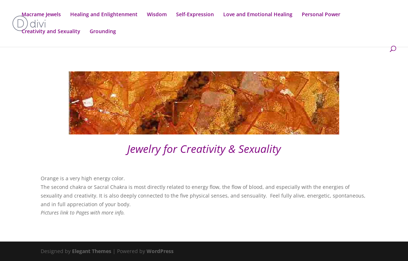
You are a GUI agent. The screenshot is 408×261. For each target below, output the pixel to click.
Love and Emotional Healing (257, 15)
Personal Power (321, 15)
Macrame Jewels (41, 15)
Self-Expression (195, 15)
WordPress (160, 251)
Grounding (103, 32)
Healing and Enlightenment (104, 15)
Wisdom (157, 15)
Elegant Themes (91, 251)
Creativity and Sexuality (51, 32)
